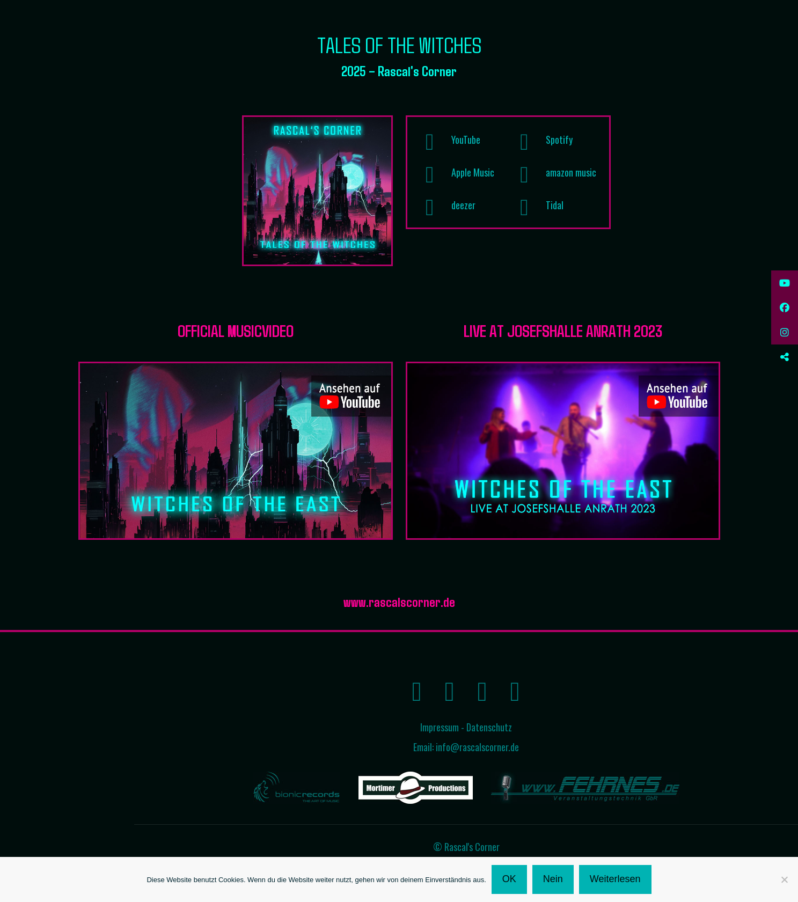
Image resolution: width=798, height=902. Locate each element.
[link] (317, 190)
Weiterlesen (615, 879)
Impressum (439, 727)
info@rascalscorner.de (477, 747)
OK (509, 879)
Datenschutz (489, 727)
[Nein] (784, 879)
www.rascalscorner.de (399, 601)
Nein (553, 879)
